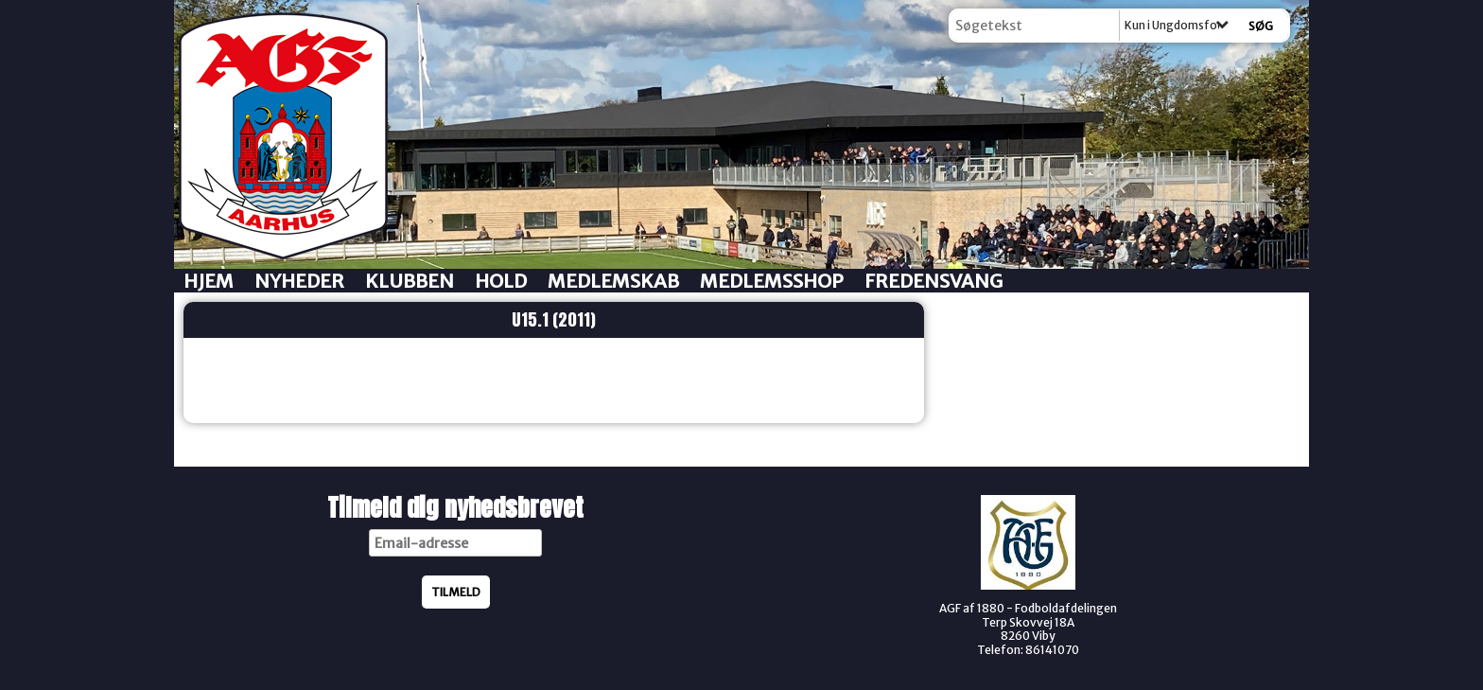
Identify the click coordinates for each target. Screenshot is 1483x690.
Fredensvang (933, 280)
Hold (501, 280)
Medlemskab (613, 280)
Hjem (208, 280)
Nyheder (299, 280)
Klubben (409, 280)
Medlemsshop (772, 280)
